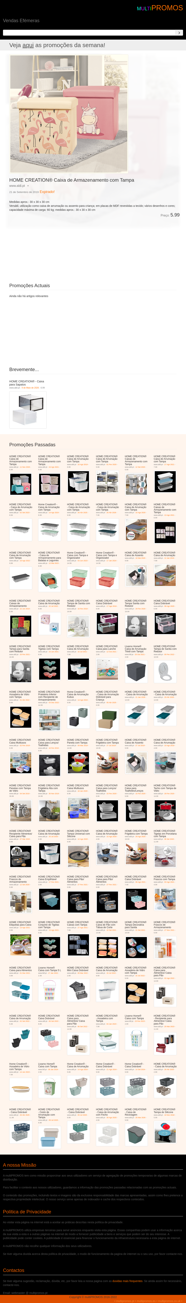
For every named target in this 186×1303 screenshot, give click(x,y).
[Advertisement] (53, 247)
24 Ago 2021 (54, 467)
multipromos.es (146, 1301)
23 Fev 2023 (140, 1021)
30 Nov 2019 (54, 794)
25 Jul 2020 (53, 837)
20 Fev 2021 (25, 654)
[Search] (179, 33)
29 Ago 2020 (140, 837)
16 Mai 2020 (140, 558)
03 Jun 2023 (83, 561)
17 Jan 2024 (111, 561)
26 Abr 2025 (82, 513)
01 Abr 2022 (25, 700)
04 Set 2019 (25, 794)
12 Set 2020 (140, 467)
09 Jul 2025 (53, 1120)
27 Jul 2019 (111, 745)
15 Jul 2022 (111, 973)
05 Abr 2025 (111, 703)
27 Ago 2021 (83, 928)
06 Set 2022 (54, 1021)
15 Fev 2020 (111, 794)
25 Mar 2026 (140, 1118)
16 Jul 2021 (82, 652)
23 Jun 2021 (54, 652)
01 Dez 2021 (25, 973)
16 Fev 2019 (83, 609)
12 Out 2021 (111, 652)
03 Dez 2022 (54, 703)
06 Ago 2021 (140, 882)
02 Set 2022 (25, 1021)
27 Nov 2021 (169, 930)
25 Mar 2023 (169, 1027)
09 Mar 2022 (83, 973)
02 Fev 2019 (25, 745)
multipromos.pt (125, 1301)
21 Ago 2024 (112, 1069)
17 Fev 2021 (54, 882)
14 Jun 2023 (25, 1072)
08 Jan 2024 (53, 1069)
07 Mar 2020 (25, 839)
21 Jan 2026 (140, 697)
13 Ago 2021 (169, 515)
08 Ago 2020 (169, 606)
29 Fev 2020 (140, 609)
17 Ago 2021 (169, 464)
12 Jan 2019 (169, 558)
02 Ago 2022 (169, 978)
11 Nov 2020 (25, 467)
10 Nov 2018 (169, 1115)
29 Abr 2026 (169, 697)
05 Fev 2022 (169, 654)
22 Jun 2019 (25, 609)
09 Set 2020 (169, 839)
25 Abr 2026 (111, 513)
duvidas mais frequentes (127, 1281)
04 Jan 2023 (111, 1024)
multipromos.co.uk (169, 1301)
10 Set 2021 (111, 930)
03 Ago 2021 (169, 882)
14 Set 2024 (140, 1069)
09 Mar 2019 (83, 745)
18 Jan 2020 (83, 791)
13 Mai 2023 (54, 563)
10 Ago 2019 (83, 464)
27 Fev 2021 (83, 885)
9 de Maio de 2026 (30, 388)
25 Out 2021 (140, 654)
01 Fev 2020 (111, 464)
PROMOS (167, 8)
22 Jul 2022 (53, 606)
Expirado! (47, 192)
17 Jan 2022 (53, 973)
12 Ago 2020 (83, 839)
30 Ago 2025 (112, 1118)
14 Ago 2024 (54, 513)
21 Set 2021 (140, 930)
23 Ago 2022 (25, 561)
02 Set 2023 (25, 513)
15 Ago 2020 (140, 513)
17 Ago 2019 (112, 606)
